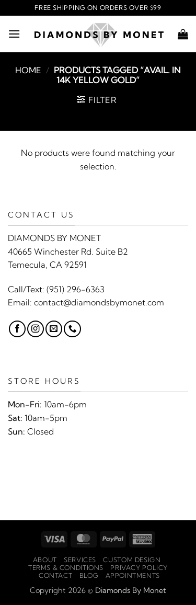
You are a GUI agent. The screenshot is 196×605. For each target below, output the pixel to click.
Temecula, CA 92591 (47, 264)
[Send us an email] (53, 329)
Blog (88, 575)
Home (28, 70)
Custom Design (131, 560)
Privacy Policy (139, 568)
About (45, 560)
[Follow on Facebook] (17, 329)
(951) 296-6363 (76, 289)
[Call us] (72, 329)
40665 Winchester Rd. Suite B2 (68, 251)
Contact (55, 575)
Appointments (133, 575)
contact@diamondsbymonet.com (99, 302)
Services (80, 560)
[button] (14, 34)
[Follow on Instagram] (35, 329)
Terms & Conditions (65, 568)
